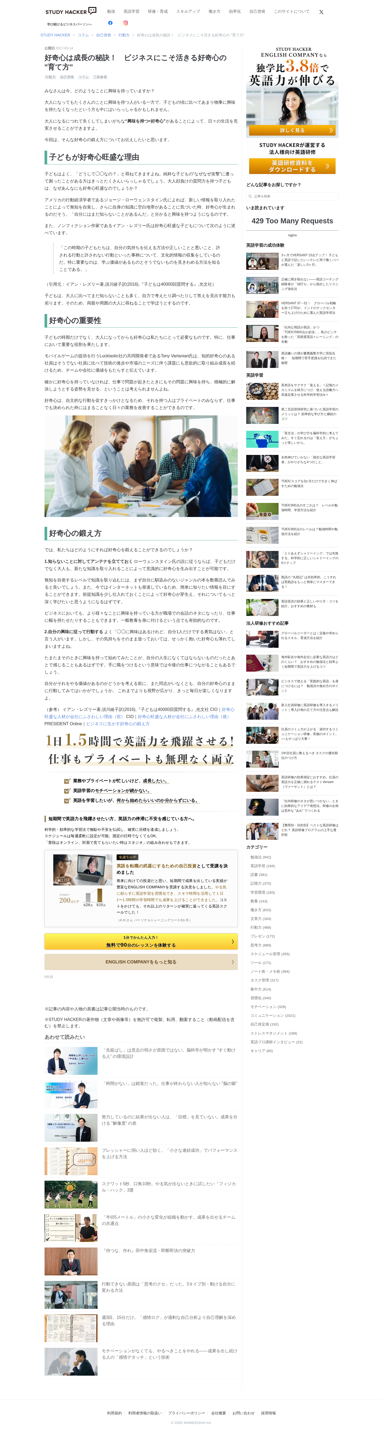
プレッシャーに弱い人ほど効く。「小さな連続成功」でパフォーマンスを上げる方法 (169, 1153)
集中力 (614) (260, 989)
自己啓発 (257, 11)
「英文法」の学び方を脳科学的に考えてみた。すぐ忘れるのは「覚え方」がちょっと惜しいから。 (309, 438)
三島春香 (100, 77)
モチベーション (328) (268, 1007)
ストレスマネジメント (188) (273, 1033)
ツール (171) (260, 963)
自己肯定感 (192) (264, 1024)
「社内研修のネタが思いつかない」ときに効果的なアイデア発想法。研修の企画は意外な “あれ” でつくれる (309, 805)
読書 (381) (258, 875)
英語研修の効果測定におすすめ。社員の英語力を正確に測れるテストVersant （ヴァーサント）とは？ (309, 782)
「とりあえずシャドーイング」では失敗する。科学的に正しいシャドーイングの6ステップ (309, 558)
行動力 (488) (260, 927)
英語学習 (131, 11)
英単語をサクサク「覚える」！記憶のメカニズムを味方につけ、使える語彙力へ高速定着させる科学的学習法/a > (309, 390)
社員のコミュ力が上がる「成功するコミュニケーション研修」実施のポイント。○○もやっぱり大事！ (309, 734)
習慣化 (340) (260, 998)
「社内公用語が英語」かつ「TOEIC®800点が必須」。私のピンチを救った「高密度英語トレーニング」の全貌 (309, 334)
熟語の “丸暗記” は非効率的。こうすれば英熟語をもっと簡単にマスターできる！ (308, 582)
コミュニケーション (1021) (272, 1016)
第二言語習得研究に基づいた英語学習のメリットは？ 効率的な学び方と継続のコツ (309, 414)
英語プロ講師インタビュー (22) (276, 1042)
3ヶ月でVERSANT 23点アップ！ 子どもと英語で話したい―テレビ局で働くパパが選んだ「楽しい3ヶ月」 (309, 260)
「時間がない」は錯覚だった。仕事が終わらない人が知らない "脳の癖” (169, 1083)
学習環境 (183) (262, 892)
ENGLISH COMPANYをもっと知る (171, 962)
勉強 (111, 11)
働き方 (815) (260, 910)
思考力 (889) (260, 945)
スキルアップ (188, 11)
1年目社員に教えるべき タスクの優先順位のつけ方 (309, 755)
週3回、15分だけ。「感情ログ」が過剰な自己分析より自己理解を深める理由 (169, 1320)
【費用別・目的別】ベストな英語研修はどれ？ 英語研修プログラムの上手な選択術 (309, 830)
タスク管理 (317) (264, 980)
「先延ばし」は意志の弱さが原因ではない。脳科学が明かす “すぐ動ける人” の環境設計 (169, 1053)
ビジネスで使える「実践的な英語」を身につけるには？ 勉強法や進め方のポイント (309, 686)
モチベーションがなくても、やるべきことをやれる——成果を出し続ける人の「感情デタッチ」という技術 (169, 1354)
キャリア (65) (261, 1051)
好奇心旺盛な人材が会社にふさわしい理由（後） (184, 716)
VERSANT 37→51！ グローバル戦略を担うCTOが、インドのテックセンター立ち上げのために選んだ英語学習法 (308, 308)
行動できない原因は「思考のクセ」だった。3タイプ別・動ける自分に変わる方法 (169, 1287)
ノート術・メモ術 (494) (270, 972)
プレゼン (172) (262, 936)
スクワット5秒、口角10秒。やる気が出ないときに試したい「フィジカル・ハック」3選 (169, 1186)
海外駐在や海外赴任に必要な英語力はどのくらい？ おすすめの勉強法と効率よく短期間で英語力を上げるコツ (309, 661)
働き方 (215, 11)
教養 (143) (258, 901)
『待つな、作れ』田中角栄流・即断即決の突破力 (148, 1250)
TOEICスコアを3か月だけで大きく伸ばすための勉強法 (309, 483)
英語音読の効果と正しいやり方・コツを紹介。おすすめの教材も (309, 603)
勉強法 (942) (260, 857)
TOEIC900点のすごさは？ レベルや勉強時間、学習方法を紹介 (309, 507)
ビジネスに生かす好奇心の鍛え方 (118, 724)
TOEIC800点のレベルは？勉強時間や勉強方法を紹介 (309, 531)
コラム (83, 77)
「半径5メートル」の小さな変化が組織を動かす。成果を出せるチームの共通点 (169, 1220)
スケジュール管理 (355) (270, 954)
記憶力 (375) (260, 883)
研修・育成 (158, 11)
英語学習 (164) (262, 866)
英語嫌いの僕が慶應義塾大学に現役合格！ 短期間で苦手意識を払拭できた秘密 (308, 358)
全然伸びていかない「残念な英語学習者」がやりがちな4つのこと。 (308, 459)
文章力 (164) (260, 919)
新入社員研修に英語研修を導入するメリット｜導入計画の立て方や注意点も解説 (309, 707)
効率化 (235, 11)
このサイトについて (292, 11)
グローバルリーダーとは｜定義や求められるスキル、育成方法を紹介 (309, 635)
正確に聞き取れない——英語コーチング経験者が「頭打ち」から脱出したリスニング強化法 (309, 284)
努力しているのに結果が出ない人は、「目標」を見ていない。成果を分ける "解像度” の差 (169, 1120)
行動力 (50, 77)
